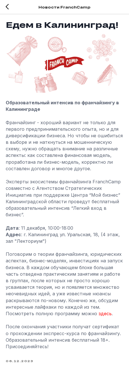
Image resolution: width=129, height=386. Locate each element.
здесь (105, 313)
